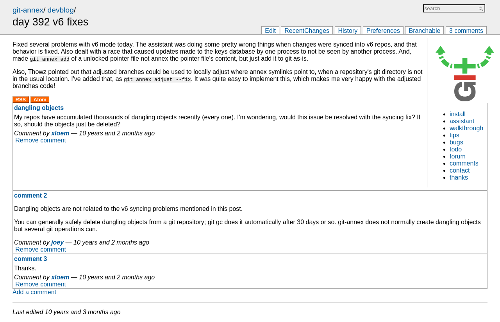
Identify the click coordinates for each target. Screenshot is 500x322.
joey (57, 242)
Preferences (383, 30)
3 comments (466, 30)
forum (458, 156)
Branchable (424, 30)
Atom (40, 100)
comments (464, 163)
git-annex (27, 10)
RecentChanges (306, 30)
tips (454, 135)
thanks (459, 177)
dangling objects (39, 107)
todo (456, 149)
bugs (456, 142)
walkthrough (466, 128)
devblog (61, 10)
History (348, 30)
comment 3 (30, 258)
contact (460, 170)
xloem (60, 133)
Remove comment (40, 140)
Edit (270, 30)
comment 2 (30, 195)
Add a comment (34, 292)
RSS (21, 100)
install (458, 114)
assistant (462, 121)
